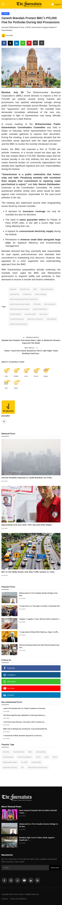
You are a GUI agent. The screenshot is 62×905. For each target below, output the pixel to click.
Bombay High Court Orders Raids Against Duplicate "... (37, 838)
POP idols (37, 304)
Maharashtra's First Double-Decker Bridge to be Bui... (38, 594)
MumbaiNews (8, 757)
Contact (4, 899)
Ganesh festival (15, 314)
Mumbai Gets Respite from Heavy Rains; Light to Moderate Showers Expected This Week (31, 341)
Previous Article (31, 337)
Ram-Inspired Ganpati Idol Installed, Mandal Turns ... (38, 811)
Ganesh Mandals (47, 289)
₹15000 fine (27, 294)
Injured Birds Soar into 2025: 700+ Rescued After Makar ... (27, 525)
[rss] (37, 880)
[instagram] (11, 880)
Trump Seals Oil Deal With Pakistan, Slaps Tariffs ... (39, 632)
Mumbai (13, 289)
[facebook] (4, 880)
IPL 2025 (24, 762)
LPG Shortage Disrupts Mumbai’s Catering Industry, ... (24, 715)
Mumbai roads (30, 314)
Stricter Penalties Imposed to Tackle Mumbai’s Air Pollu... (27, 477)
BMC (35, 289)
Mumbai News (19, 752)
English (56, 4)
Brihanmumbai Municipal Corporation (24, 299)
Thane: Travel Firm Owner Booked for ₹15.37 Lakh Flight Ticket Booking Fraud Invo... (31, 352)
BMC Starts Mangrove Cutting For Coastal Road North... (25, 729)
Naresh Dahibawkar (40, 309)
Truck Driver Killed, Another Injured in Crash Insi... (22, 736)
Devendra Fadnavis (10, 767)
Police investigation (25, 757)
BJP (22, 767)
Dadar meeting (40, 294)
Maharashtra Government (37, 767)
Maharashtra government (19, 309)
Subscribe (55, 867)
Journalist (5, 416)
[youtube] (24, 880)
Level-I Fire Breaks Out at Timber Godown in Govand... (24, 708)
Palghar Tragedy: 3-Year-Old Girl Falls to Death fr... (39, 619)
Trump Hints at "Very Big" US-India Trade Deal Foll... (40, 606)
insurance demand (17, 319)
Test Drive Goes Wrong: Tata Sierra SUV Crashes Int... (24, 722)
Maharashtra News (10, 762)
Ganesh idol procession (18, 324)
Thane (55, 757)
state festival (51, 319)
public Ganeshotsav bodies (20, 304)
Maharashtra (41, 752)
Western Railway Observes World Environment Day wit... (39, 646)
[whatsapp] (17, 880)
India (46, 757)
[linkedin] (31, 880)
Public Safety (36, 762)
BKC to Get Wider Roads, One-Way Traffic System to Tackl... (28, 572)
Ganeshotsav (25, 289)
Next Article (31, 348)
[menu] (3, 4)
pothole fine (14, 294)
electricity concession (35, 319)
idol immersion (49, 304)
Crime (38, 757)
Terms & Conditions (18, 899)
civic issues (43, 314)
